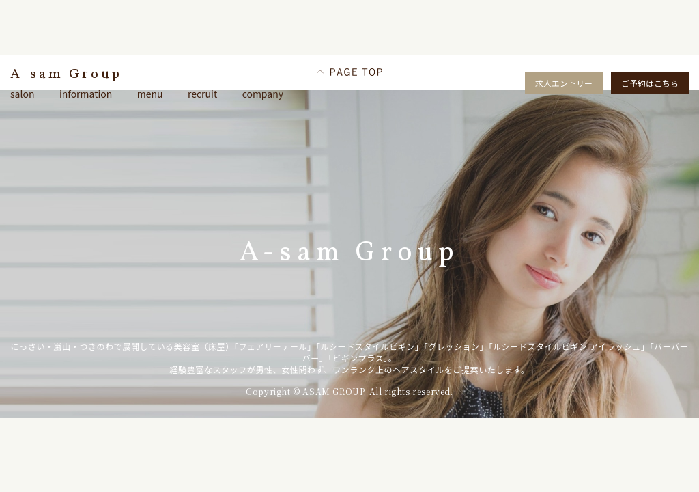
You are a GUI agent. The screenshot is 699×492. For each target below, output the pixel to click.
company (262, 93)
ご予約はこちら (650, 83)
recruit (202, 93)
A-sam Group (66, 74)
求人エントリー (564, 83)
